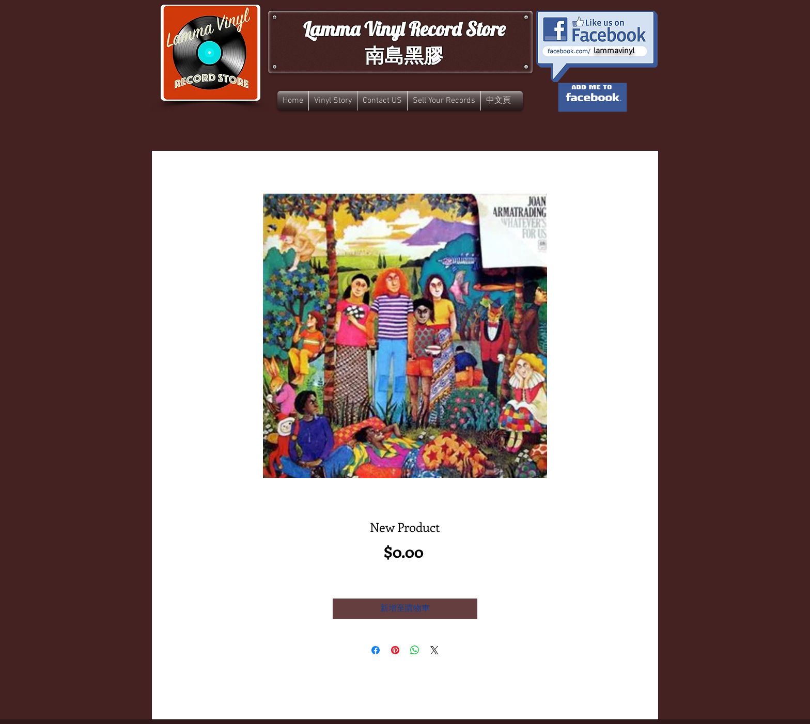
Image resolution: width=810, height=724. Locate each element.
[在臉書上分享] (375, 650)
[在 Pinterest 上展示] (395, 650)
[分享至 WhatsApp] (415, 650)
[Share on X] (434, 650)
